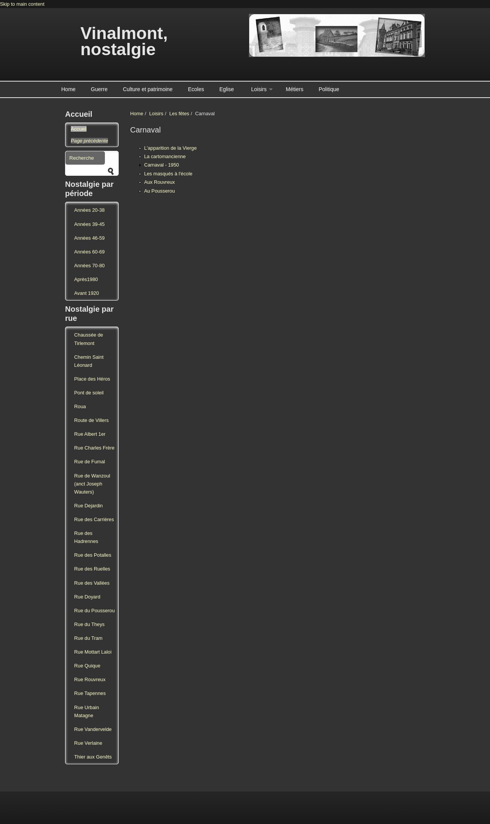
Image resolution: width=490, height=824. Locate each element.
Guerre (99, 89)
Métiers (295, 89)
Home (68, 89)
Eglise (226, 89)
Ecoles (196, 89)
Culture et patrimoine (148, 89)
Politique (328, 89)
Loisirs (258, 89)
